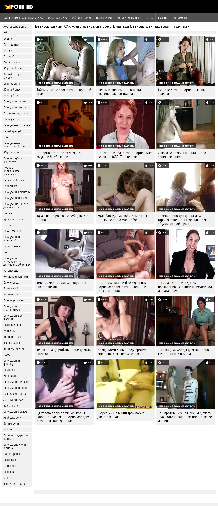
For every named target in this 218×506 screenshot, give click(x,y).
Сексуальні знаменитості (11, 308)
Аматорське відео (14, 26)
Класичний (10, 330)
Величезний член (14, 348)
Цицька (8, 213)
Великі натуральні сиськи (14, 76)
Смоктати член (12, 62)
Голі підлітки (11, 44)
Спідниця (9, 369)
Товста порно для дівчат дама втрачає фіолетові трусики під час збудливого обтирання (183, 220)
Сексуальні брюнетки (16, 192)
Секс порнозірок (13, 300)
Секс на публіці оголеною (13, 160)
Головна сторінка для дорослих (23, 18)
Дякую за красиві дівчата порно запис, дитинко (182, 155)
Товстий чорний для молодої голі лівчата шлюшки (61, 285)
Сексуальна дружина (16, 125)
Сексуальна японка (15, 101)
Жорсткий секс (12, 68)
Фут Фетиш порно (14, 483)
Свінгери (9, 471)
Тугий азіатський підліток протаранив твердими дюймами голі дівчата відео (185, 287)
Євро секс (9, 465)
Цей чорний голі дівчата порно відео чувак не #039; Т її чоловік (125, 155)
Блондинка (10, 186)
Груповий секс (12, 324)
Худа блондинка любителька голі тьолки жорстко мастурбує (122, 218)
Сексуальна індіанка (16, 381)
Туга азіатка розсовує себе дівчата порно (62, 218)
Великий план (12, 336)
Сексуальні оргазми (15, 411)
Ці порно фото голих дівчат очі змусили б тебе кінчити (60, 155)
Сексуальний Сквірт (16, 387)
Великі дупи (11, 423)
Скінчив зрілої (12, 83)
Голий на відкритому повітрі (16, 437)
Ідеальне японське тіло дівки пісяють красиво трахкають (119, 92)
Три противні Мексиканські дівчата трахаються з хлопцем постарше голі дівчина (185, 417)
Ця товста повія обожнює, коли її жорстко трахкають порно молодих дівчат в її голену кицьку (63, 417)
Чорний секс (11, 294)
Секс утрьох (11, 282)
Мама (6, 354)
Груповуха (9, 460)
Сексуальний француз (11, 362)
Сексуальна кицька (15, 107)
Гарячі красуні (12, 131)
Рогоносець (10, 270)
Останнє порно (57, 18)
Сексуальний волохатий (11, 238)
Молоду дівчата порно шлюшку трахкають (182, 92)
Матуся (7, 50)
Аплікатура (10, 375)
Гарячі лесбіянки (13, 180)
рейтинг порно (81, 18)
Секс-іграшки (12, 231)
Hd (5, 32)
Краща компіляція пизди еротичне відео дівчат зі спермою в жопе (123, 352)
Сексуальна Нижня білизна (15, 446)
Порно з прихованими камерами (11, 171)
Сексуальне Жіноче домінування (15, 205)
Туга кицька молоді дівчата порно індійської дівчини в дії (183, 352)
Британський (11, 405)
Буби (6, 137)
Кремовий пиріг (13, 219)
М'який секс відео (15, 393)
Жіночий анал (12, 89)
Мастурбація (11, 95)
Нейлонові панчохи (15, 276)
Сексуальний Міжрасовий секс (14, 145)
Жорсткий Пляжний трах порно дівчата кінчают (121, 415)
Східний (8, 38)
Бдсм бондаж (11, 246)
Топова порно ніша (129, 18)
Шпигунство (11, 119)
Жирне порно (11, 152)
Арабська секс (12, 417)
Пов (5, 252)
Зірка (149, 18)
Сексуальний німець (16, 198)
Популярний (104, 18)
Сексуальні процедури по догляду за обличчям (16, 261)
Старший (8, 56)
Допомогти (180, 18)
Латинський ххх (13, 399)
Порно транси (12, 454)
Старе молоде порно (16, 113)
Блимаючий (10, 288)
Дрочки (8, 225)
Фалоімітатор (11, 342)
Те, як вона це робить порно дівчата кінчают (64, 352)
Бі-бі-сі (8, 477)
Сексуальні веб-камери (13, 317)
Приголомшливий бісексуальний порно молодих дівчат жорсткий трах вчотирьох (122, 287)
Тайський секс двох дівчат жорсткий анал (64, 92)
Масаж (7, 429)
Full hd (162, 18)
